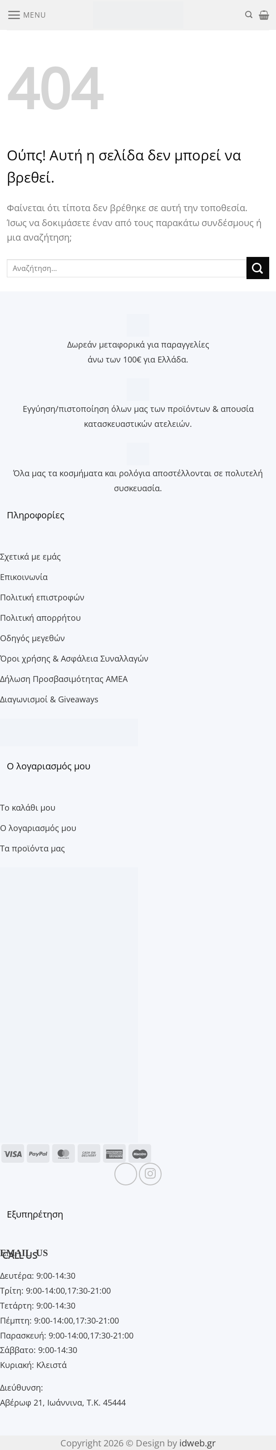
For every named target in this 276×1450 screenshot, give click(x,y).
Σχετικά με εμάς (30, 556)
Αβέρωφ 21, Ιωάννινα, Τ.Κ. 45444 (63, 1402)
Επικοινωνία (24, 576)
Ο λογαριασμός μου (38, 827)
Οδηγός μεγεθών (32, 637)
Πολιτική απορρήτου (40, 617)
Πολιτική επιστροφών (42, 597)
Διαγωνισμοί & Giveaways (49, 699)
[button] (26, 15)
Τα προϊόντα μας (32, 848)
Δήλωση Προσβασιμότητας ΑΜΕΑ (64, 678)
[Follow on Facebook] (125, 1174)
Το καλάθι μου (27, 807)
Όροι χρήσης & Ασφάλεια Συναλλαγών (74, 658)
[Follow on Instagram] (150, 1174)
